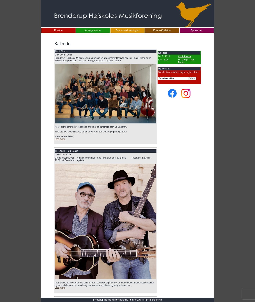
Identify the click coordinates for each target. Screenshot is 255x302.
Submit (192, 78)
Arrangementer (92, 30)
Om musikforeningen (127, 30)
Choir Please (184, 56)
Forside (58, 30)
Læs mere (60, 139)
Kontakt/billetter (162, 30)
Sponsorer (197, 30)
